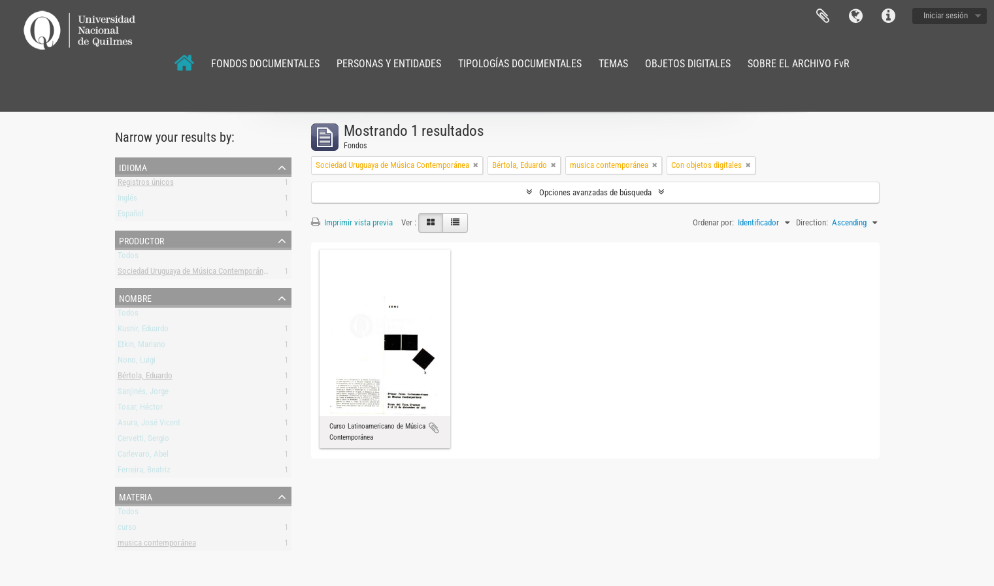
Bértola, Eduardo (145, 378)
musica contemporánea (157, 545)
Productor (141, 240)
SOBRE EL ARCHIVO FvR (799, 63)
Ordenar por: (713, 222)
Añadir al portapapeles (433, 427)
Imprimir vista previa (352, 222)
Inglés (127, 200)
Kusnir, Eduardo (143, 331)
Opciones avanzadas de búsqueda (595, 192)
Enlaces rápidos (888, 16)
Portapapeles (822, 16)
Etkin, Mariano (141, 346)
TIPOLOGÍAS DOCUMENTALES (520, 63)
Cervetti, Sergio (143, 441)
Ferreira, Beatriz (144, 472)
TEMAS (613, 63)
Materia (135, 496)
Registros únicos (146, 184)
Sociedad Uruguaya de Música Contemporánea (194, 273)
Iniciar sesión (945, 15)
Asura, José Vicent (149, 425)
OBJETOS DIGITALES (688, 63)
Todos (128, 258)
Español (131, 216)
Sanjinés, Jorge (143, 394)
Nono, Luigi (137, 362)
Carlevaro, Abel (143, 456)
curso (127, 529)
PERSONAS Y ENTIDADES (389, 63)
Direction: (812, 222)
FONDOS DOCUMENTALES (265, 63)
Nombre (135, 297)
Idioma (855, 16)
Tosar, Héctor (140, 409)
